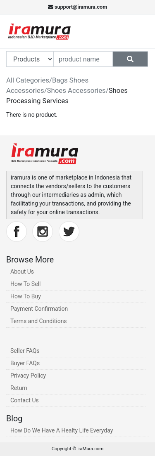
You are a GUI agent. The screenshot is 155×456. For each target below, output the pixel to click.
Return (18, 388)
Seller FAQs (25, 350)
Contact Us (24, 400)
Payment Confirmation (39, 308)
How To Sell (25, 284)
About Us (22, 271)
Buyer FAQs (25, 363)
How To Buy (25, 296)
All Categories (27, 80)
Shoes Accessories (76, 90)
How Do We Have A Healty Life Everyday (61, 430)
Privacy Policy (28, 375)
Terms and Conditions (38, 321)
